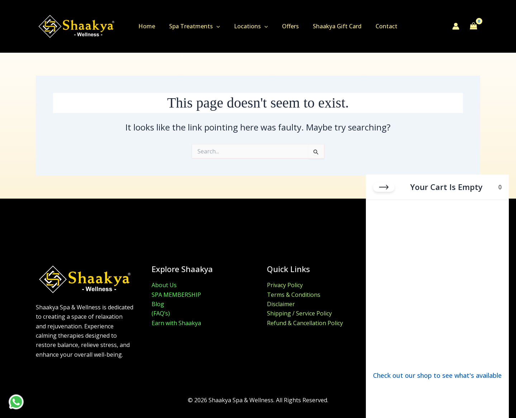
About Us (164, 285)
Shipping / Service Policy (299, 313)
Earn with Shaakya (176, 323)
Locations (245, 26)
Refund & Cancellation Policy (305, 323)
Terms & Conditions (293, 295)
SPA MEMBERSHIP (176, 295)
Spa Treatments (190, 26)
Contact (372, 26)
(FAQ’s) (161, 313)
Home (145, 26)
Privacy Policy (285, 285)
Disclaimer (281, 304)
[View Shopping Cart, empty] (473, 26)
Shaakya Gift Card (325, 26)
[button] (212, 26)
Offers (281, 26)
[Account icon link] (455, 26)
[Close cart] (384, 187)
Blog (158, 304)
